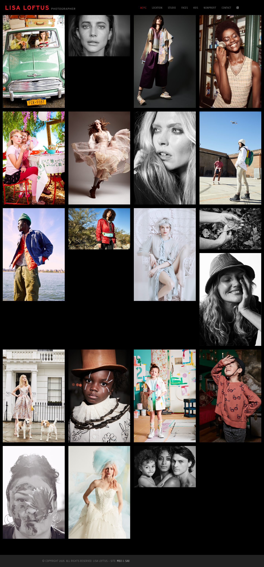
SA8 (127, 561)
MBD (119, 561)
